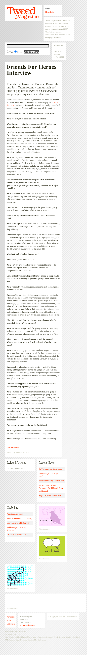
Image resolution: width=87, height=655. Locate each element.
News (47, 8)
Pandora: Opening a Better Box (51, 481)
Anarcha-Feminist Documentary (20, 518)
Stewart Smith (13, 447)
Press (9, 620)
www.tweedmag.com (27, 625)
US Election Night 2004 (16, 535)
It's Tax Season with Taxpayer (50, 469)
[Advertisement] (46, 600)
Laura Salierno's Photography (18, 523)
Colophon (11, 624)
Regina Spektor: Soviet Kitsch (51, 495)
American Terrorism (15, 514)
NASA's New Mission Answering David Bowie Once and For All (51, 488)
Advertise (11, 617)
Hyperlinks (49, 12)
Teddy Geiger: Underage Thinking (48, 474)
